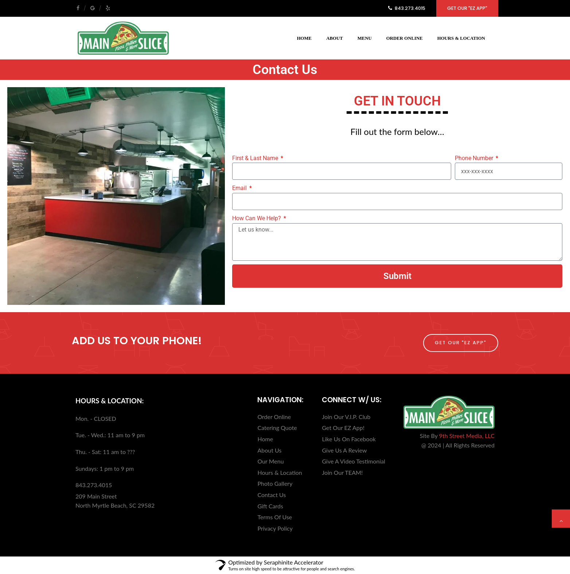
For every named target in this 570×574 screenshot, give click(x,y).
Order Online (404, 38)
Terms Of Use (274, 516)
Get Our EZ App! (343, 427)
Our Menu (270, 461)
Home (304, 38)
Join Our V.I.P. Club (346, 416)
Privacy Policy (275, 528)
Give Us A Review (344, 450)
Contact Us (271, 494)
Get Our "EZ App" (467, 8)
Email (240, 188)
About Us (269, 450)
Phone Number (475, 158)
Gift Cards (270, 506)
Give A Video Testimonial (353, 461)
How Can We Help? (257, 218)
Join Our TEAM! (342, 472)
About (334, 38)
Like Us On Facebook (348, 438)
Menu (365, 38)
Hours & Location (461, 38)
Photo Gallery (274, 483)
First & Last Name (256, 158)
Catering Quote (277, 427)
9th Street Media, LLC (467, 435)
